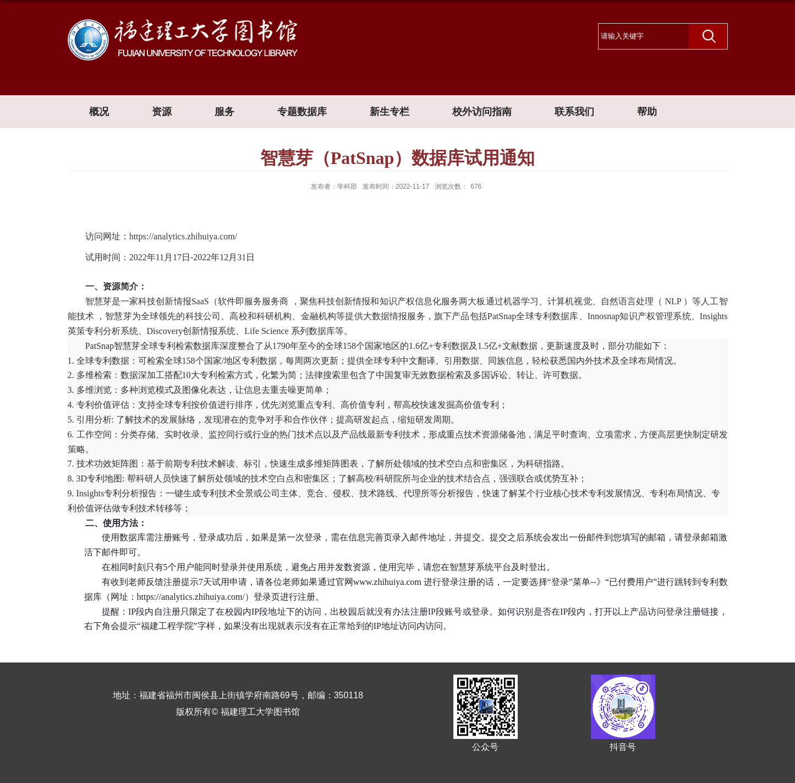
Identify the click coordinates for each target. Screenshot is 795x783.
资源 (162, 111)
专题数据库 (302, 111)
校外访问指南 (482, 111)
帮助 (647, 111)
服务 (224, 111)
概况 (99, 111)
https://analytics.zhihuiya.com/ (183, 236)
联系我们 (574, 111)
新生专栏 (389, 111)
